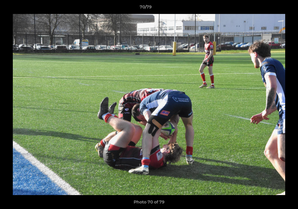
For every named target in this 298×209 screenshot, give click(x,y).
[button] (273, 8)
